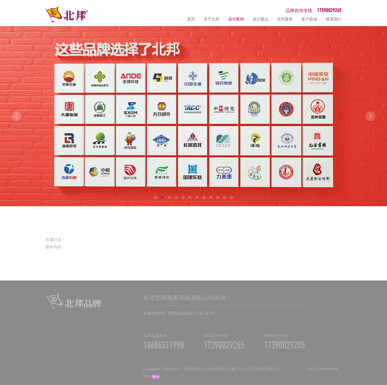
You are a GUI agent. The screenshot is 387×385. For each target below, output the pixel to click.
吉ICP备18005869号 (323, 371)
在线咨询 (381, 328)
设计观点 (260, 19)
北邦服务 (285, 19)
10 (217, 197)
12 (231, 197)
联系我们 (334, 19)
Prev (16, 116)
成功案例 (236, 19)
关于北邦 (211, 19)
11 (224, 197)
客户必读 (309, 19)
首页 (191, 19)
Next (370, 116)
